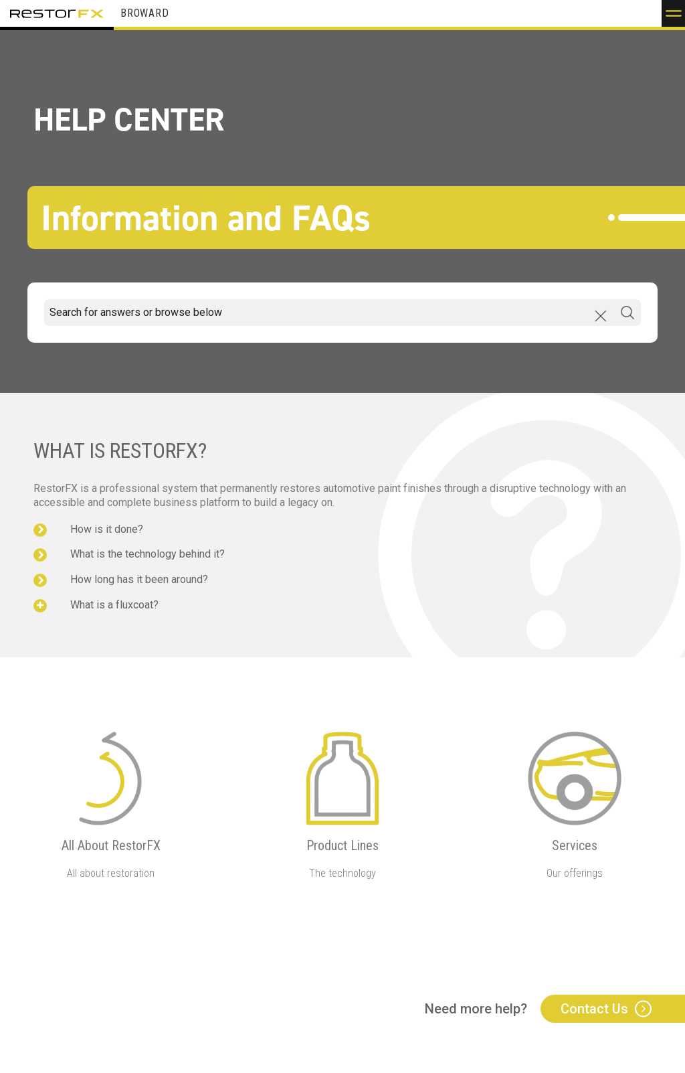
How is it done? (106, 529)
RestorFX (57, 13)
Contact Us (594, 1009)
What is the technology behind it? (147, 554)
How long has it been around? (139, 579)
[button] (673, 13)
